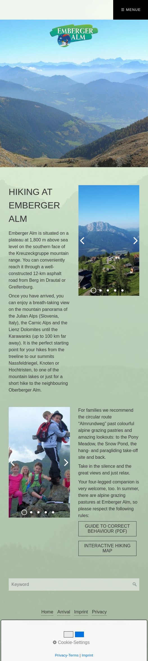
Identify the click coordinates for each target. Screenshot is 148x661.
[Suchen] (134, 584)
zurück (84, 245)
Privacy (99, 611)
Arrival (63, 611)
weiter (133, 245)
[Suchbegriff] (74, 584)
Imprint (81, 611)
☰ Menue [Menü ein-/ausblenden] (131, 10)
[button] (107, 528)
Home (47, 611)
